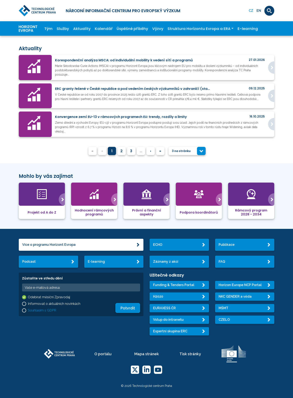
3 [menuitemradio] (131, 150)
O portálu (102, 354)
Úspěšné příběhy (132, 28)
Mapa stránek (146, 354)
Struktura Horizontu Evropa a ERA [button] (199, 28)
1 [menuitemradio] (112, 150)
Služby (63, 28)
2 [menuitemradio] (121, 150)
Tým (48, 28)
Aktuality (82, 28)
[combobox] (187, 151)
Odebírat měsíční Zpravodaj (49, 297)
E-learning (248, 28)
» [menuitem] (160, 150)
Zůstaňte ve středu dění (42, 278)
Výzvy (157, 28)
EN (259, 11)
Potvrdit (128, 308)
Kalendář (104, 28)
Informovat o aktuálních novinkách (54, 304)
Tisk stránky (190, 354)
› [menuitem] (150, 150)
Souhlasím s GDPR (42, 310)
